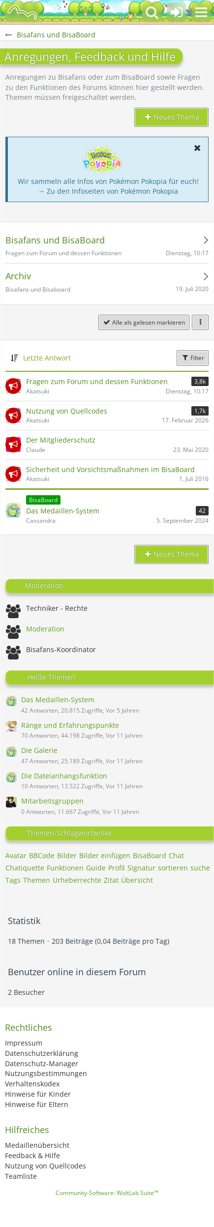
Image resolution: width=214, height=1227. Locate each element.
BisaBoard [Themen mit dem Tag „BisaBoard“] (149, 855)
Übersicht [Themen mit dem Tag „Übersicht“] (137, 880)
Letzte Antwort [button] (47, 357)
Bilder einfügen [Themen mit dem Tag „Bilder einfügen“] (104, 855)
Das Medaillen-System (57, 699)
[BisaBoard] (22, 12)
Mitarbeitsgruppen (52, 801)
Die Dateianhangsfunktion (64, 775)
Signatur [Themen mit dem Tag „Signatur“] (141, 867)
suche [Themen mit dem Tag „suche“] (200, 867)
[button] (201, 12)
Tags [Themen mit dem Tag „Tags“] (13, 880)
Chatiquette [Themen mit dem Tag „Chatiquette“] (24, 867)
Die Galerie (39, 750)
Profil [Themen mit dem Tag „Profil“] (116, 867)
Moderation (45, 628)
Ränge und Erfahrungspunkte (70, 725)
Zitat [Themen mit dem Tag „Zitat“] (111, 880)
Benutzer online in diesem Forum (77, 972)
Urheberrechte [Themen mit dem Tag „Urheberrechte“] (77, 880)
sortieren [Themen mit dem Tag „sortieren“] (173, 867)
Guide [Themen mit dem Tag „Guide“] (96, 867)
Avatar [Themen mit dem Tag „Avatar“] (16, 855)
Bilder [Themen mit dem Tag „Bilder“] (67, 855)
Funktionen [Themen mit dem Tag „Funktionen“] (65, 867)
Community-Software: (107, 1193)
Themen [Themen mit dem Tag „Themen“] (36, 880)
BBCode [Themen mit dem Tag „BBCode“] (42, 855)
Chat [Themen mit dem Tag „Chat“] (176, 855)
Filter (192, 358)
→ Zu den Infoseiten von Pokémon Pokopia (108, 191)
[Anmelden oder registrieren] (176, 12)
